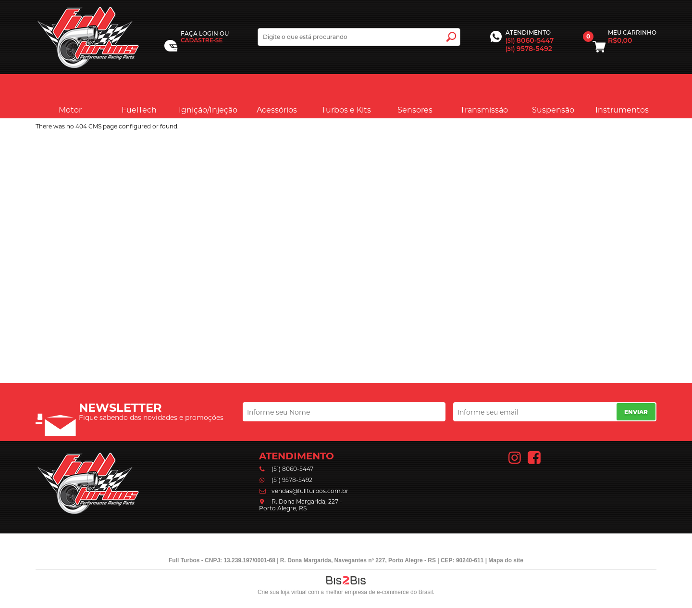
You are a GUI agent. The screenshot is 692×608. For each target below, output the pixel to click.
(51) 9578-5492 (292, 479)
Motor (70, 95)
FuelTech (139, 95)
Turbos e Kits (346, 95)
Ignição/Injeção (208, 95)
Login (208, 33)
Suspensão (553, 95)
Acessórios (277, 95)
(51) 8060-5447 (292, 468)
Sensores (414, 95)
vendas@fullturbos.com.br (310, 490)
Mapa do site (505, 560)
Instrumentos (622, 95)
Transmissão (484, 95)
